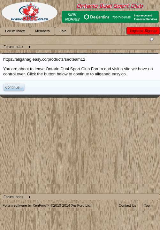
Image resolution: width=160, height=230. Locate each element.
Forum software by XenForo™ (47, 205)
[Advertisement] (80, 145)
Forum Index (15, 31)
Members (42, 31)
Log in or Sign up (143, 31)
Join (63, 31)
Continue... (13, 87)
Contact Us (127, 205)
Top (147, 205)
